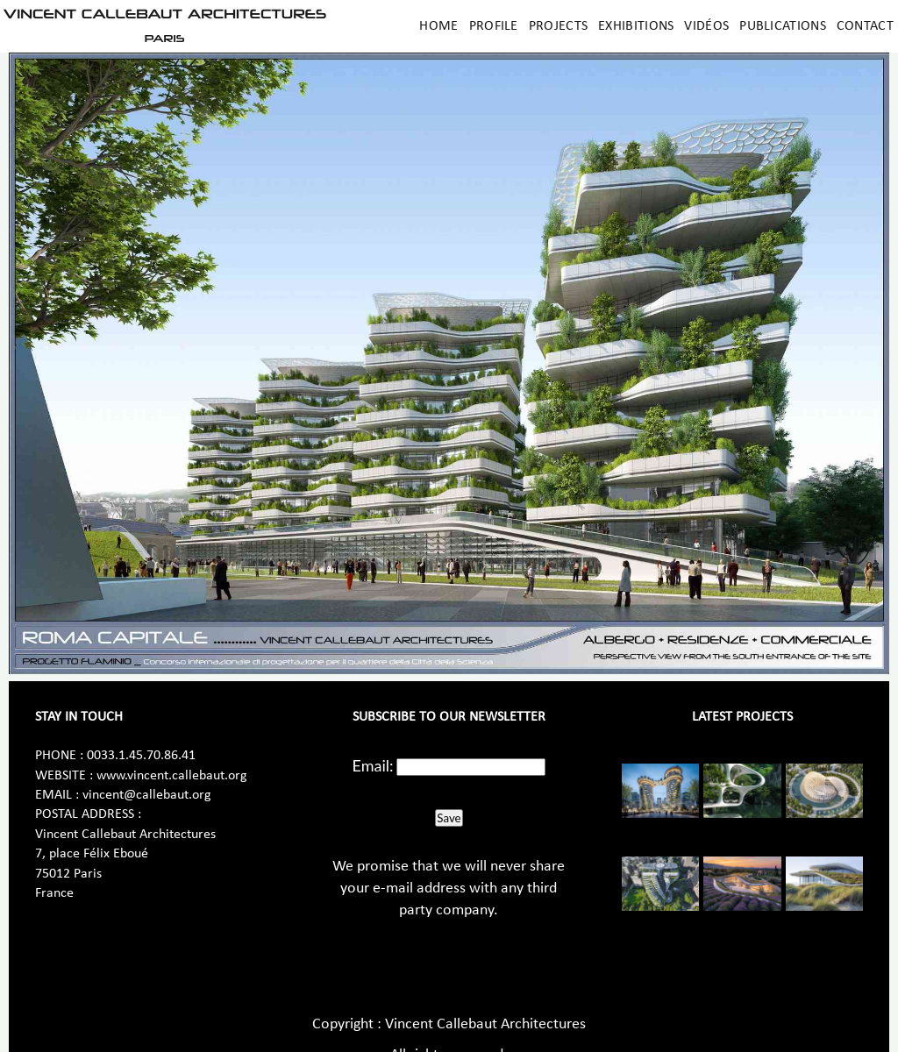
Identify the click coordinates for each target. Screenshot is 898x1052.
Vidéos (706, 26)
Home (438, 26)
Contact (865, 26)
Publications (782, 26)
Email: (373, 765)
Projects (558, 26)
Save (448, 818)
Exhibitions (636, 26)
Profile (493, 26)
